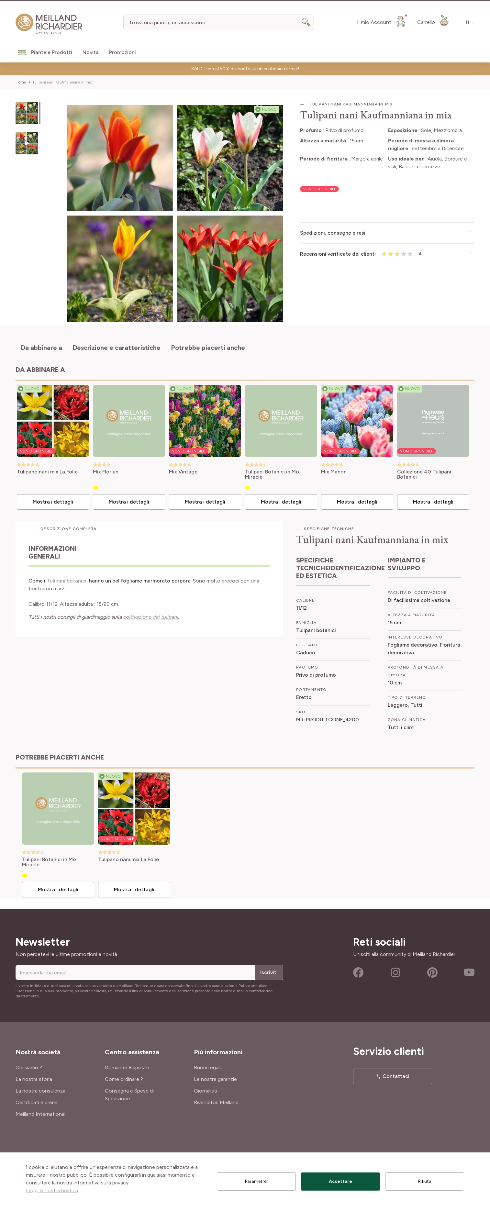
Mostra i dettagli (53, 502)
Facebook (358, 972)
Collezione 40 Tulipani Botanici (424, 474)
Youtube (469, 972)
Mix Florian (105, 472)
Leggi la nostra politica (52, 1190)
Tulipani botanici (66, 581)
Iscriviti (269, 972)
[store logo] (49, 24)
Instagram (395, 972)
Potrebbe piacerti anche (208, 347)
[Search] (306, 22)
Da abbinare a (41, 347)
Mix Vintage (183, 472)
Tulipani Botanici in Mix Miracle (272, 474)
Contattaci (396, 1076)
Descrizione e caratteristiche (116, 347)
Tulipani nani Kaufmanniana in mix (62, 82)
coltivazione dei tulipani (150, 617)
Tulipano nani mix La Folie (47, 472)
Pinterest (432, 972)
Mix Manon (334, 472)
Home (21, 82)
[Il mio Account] (382, 21)
